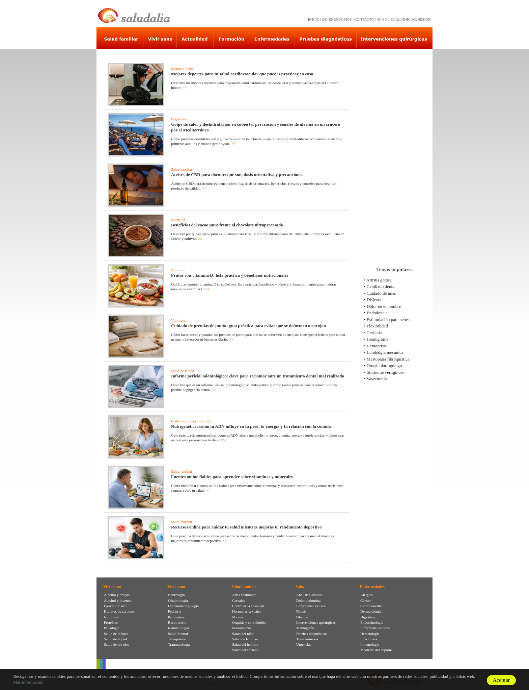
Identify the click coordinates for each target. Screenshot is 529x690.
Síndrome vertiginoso (386, 372)
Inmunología (369, 644)
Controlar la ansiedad (248, 606)
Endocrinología (371, 622)
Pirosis (301, 611)
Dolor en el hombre (384, 306)
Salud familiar (181, 169)
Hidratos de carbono (119, 611)
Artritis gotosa (379, 279)
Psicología (111, 628)
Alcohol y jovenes (117, 600)
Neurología (176, 595)
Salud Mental (178, 634)
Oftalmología (178, 600)
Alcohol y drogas (117, 595)
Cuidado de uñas (381, 293)
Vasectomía (377, 378)
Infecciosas (368, 639)
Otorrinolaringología (183, 606)
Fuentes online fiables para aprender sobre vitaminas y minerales (232, 476)
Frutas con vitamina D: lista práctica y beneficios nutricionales (229, 275)
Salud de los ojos (116, 644)
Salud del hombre (245, 644)
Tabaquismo (177, 639)
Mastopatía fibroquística (388, 359)
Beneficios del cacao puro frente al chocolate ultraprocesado (227, 224)
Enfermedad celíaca (311, 606)
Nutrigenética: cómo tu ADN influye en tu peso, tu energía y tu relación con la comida (251, 426)
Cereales (238, 600)
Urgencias (178, 119)
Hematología (370, 634)
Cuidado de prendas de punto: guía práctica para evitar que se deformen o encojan (248, 325)
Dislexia (374, 299)
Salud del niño (243, 634)
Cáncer (365, 600)
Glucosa (302, 617)
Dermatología (370, 611)
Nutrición (178, 220)
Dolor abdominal (309, 600)
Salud (300, 586)
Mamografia (305, 628)
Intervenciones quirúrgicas (316, 622)
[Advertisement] (394, 155)
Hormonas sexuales (246, 611)
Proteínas (111, 622)
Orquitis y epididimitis (249, 622)
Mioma (237, 617)
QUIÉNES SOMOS (337, 19)
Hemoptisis (377, 345)
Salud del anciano (245, 650)
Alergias (366, 595)
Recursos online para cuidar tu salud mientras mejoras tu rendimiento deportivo (246, 526)
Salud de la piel (115, 639)
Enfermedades (372, 586)
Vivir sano (178, 320)
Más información (28, 682)
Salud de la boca (183, 371)
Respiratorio (177, 622)
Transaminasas (307, 639)
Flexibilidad (377, 325)
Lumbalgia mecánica (385, 352)
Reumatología (178, 628)
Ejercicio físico (182, 69)
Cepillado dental (381, 286)
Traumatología (179, 644)
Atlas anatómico (244, 595)
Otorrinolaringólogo (384, 365)
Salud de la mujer (245, 639)
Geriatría (374, 332)
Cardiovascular (371, 606)
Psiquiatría (176, 617)
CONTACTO (364, 19)
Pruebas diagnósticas (311, 634)
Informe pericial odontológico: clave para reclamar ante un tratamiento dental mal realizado (257, 375)
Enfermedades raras (375, 628)
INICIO (313, 19)
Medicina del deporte (376, 650)
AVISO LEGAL (388, 19)
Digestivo (367, 617)
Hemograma (377, 339)
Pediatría (174, 611)
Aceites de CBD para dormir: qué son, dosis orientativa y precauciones (237, 174)
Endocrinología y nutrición (191, 421)
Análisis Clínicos (309, 595)
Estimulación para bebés (388, 319)
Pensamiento (241, 628)
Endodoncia (377, 312)
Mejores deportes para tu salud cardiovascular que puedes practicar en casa (242, 73)
